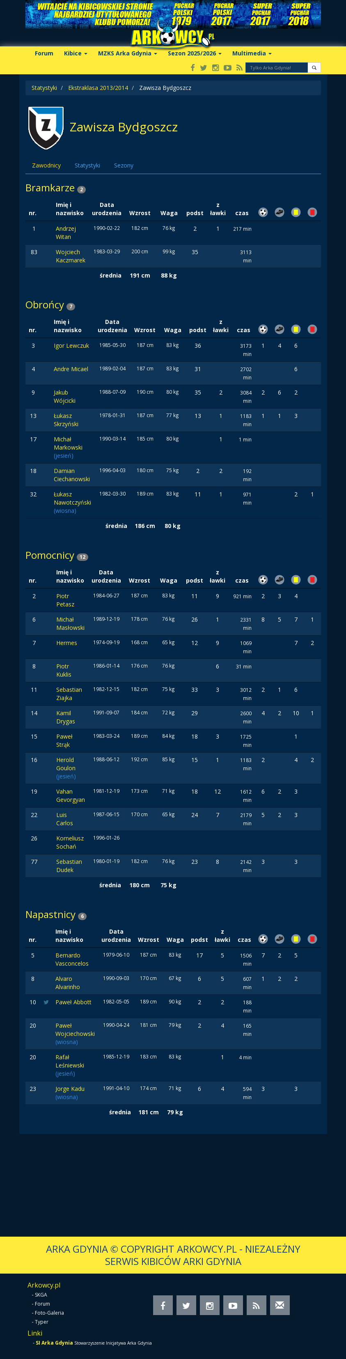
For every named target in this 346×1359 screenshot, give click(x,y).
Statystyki (44, 88)
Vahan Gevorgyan (70, 795)
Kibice (75, 53)
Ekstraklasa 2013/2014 (98, 88)
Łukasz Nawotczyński (72, 498)
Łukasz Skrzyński (66, 420)
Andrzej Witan (66, 233)
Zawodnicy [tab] (46, 165)
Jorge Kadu (70, 1089)
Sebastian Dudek (69, 866)
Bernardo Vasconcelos (72, 959)
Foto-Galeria (49, 1312)
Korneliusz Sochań (70, 842)
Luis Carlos (64, 819)
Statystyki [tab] (87, 165)
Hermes (66, 643)
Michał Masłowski (70, 623)
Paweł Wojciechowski (75, 1030)
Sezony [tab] (123, 165)
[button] (314, 67)
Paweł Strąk (64, 740)
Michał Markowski (68, 443)
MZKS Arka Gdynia (127, 53)
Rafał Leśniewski (69, 1061)
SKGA (41, 1294)
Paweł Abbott (73, 1002)
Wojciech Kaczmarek (70, 256)
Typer (41, 1321)
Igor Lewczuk (71, 345)
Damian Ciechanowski (72, 475)
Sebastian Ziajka (69, 694)
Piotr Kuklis (63, 670)
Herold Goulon (66, 764)
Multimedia (252, 53)
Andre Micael (71, 369)
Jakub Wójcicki (65, 396)
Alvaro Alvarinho (67, 983)
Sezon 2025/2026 (195, 53)
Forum (44, 53)
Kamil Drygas (65, 717)
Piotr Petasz (65, 600)
